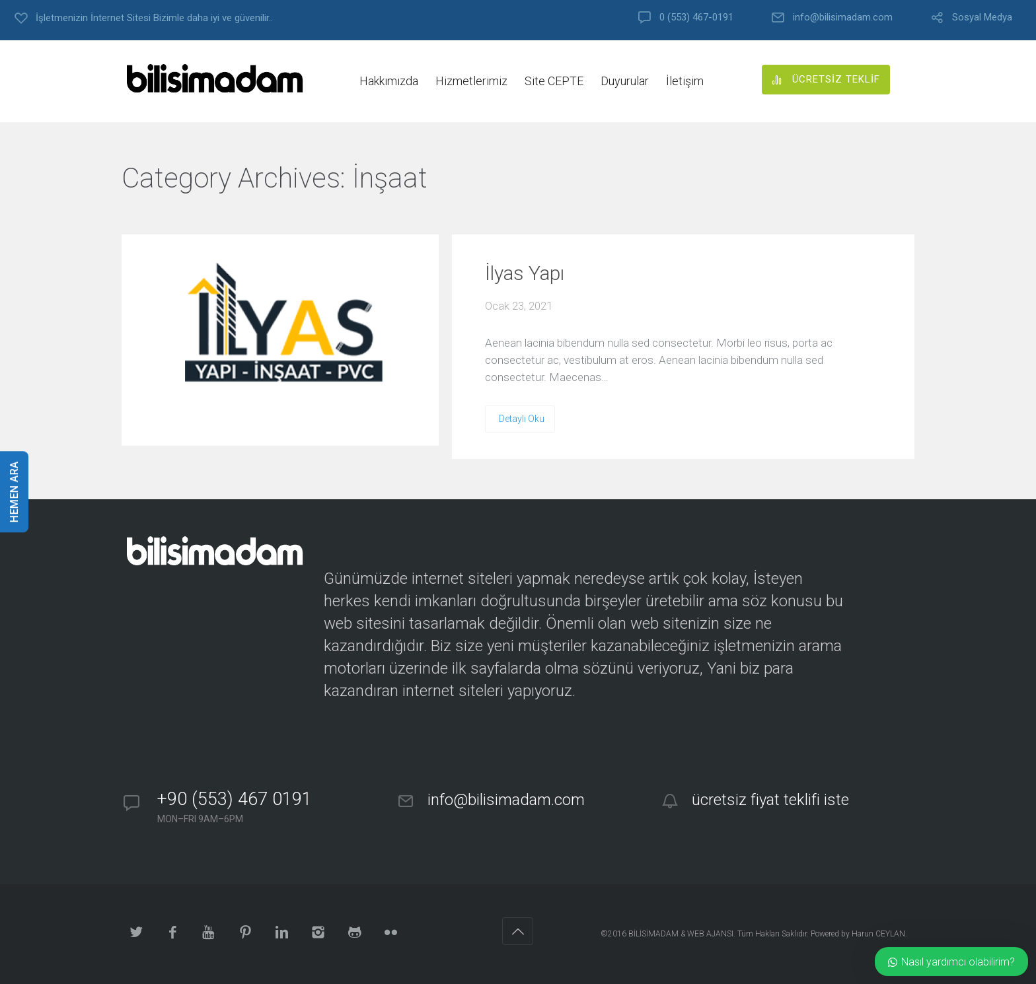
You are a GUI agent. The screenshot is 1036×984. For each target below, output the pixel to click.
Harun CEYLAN (878, 933)
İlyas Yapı (524, 273)
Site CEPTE (554, 81)
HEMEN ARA (14, 492)
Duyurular (625, 81)
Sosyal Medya (982, 17)
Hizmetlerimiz (471, 81)
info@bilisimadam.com (843, 17)
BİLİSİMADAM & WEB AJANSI (680, 933)
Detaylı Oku (521, 418)
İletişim (685, 81)
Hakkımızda (388, 81)
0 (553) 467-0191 (696, 17)
